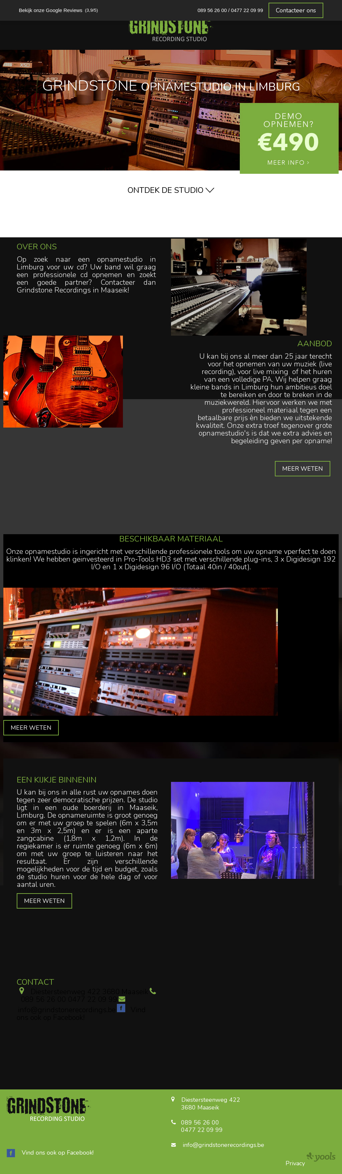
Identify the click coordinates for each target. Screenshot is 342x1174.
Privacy (295, 1163)
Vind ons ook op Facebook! (58, 1153)
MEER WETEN (302, 469)
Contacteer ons (296, 10)
